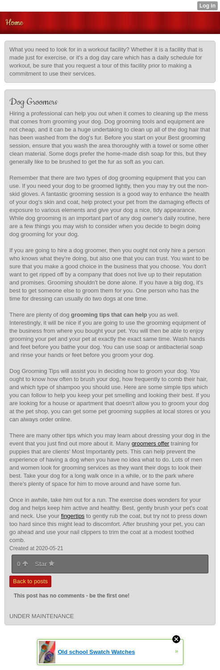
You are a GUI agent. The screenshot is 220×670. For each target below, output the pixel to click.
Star (44, 564)
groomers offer (150, 443)
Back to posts (30, 581)
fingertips (73, 516)
